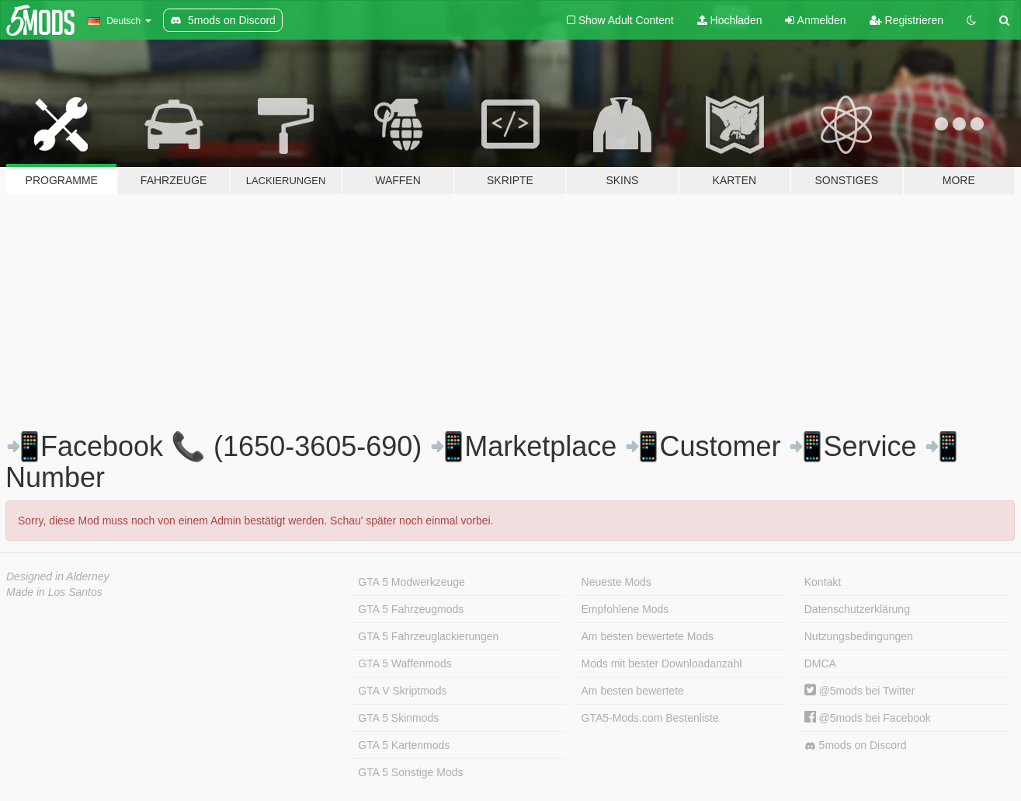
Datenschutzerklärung (857, 609)
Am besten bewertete (633, 690)
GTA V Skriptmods (402, 690)
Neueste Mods (616, 582)
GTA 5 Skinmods (398, 718)
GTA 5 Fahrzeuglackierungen (428, 636)
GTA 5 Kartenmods (404, 745)
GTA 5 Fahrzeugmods (411, 609)
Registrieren (906, 20)
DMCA (820, 663)
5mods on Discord (855, 745)
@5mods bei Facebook (867, 718)
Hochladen (729, 20)
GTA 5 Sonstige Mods (410, 772)
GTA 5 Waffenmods (404, 663)
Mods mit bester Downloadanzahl (662, 663)
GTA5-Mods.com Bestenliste (650, 718)
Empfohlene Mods (625, 609)
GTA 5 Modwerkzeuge (411, 582)
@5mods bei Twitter (859, 691)
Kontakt (822, 582)
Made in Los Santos (54, 592)
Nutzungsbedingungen (858, 636)
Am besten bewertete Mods (648, 636)
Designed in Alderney (57, 576)
